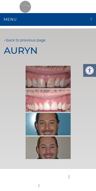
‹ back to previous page (25, 40)
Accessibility (83, 176)
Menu (10, 19)
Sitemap (49, 185)
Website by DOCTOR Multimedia (34, 176)
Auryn (21, 50)
